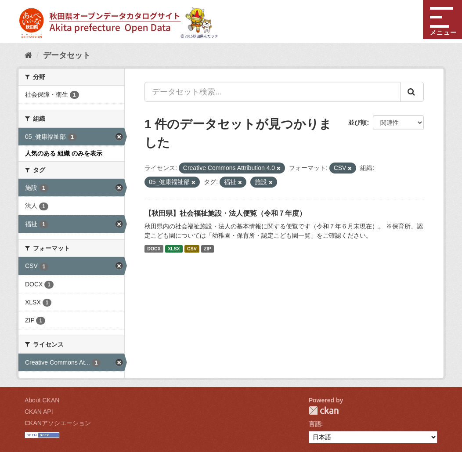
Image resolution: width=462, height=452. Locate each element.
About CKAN (42, 400)
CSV (192, 248)
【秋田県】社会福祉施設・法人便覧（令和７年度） (225, 213)
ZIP (207, 248)
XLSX (174, 248)
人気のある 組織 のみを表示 (63, 153)
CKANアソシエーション (58, 423)
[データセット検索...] (272, 92)
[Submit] (412, 92)
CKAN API (39, 411)
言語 (315, 423)
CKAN (324, 410)
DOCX (153, 248)
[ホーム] (28, 55)
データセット (66, 55)
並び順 (357, 122)
